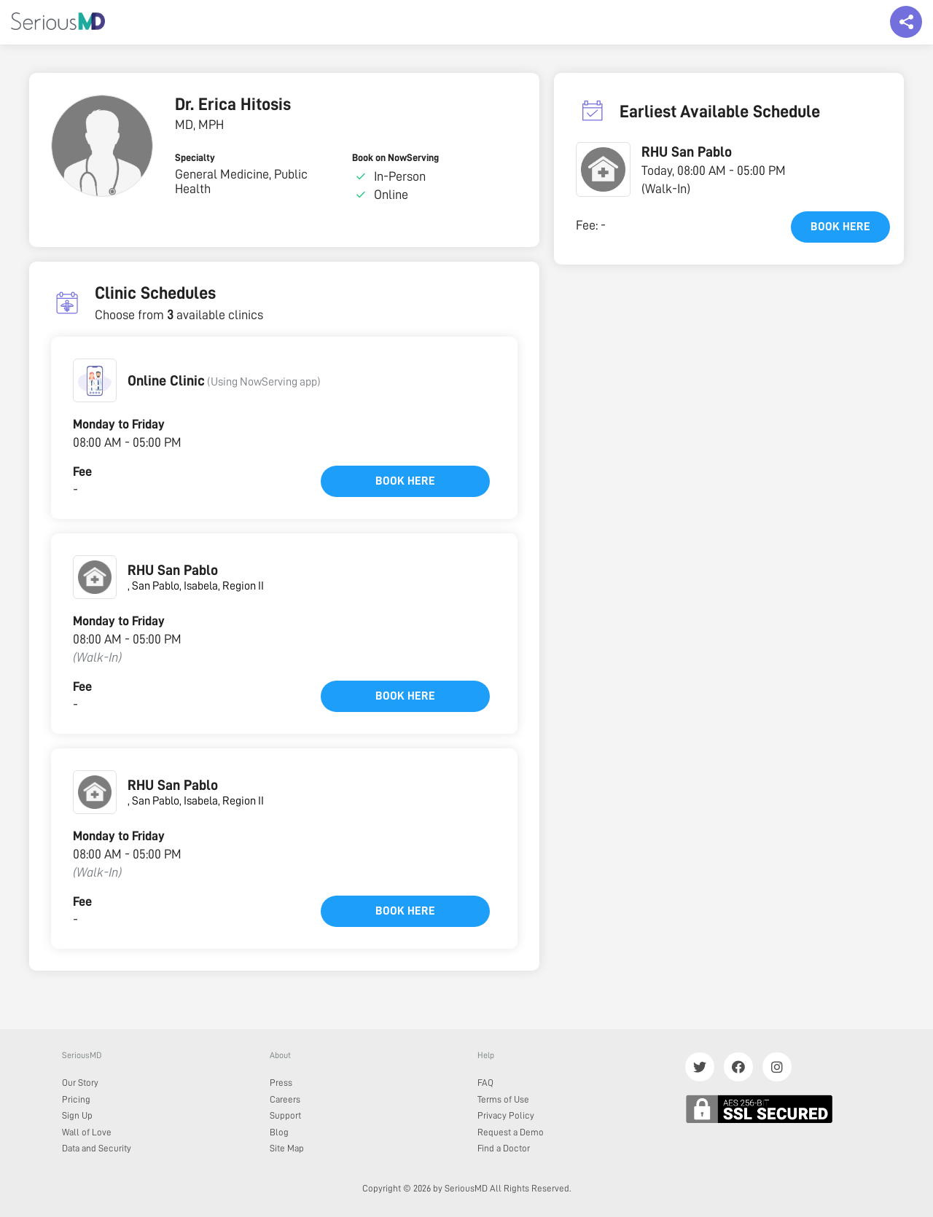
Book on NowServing (395, 157)
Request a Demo (510, 1132)
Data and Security (96, 1148)
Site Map (287, 1148)
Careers (285, 1099)
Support (285, 1115)
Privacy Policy (505, 1115)
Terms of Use (503, 1099)
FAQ (485, 1082)
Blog (279, 1132)
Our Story (80, 1082)
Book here (405, 481)
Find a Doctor (503, 1148)
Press (281, 1082)
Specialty (195, 157)
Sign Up (77, 1115)
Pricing (76, 1099)
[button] (95, 380)
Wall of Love (87, 1132)
